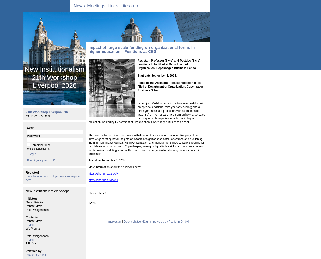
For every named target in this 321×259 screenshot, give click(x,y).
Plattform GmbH (36, 254)
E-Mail (30, 224)
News (79, 5)
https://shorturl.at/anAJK (103, 173)
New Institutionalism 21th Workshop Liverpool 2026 (54, 77)
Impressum (114, 221)
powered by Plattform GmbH (171, 221)
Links (113, 5)
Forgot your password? (41, 160)
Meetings (96, 5)
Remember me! (40, 145)
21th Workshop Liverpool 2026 (48, 112)
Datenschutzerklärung (137, 221)
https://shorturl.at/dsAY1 (103, 180)
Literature (130, 5)
